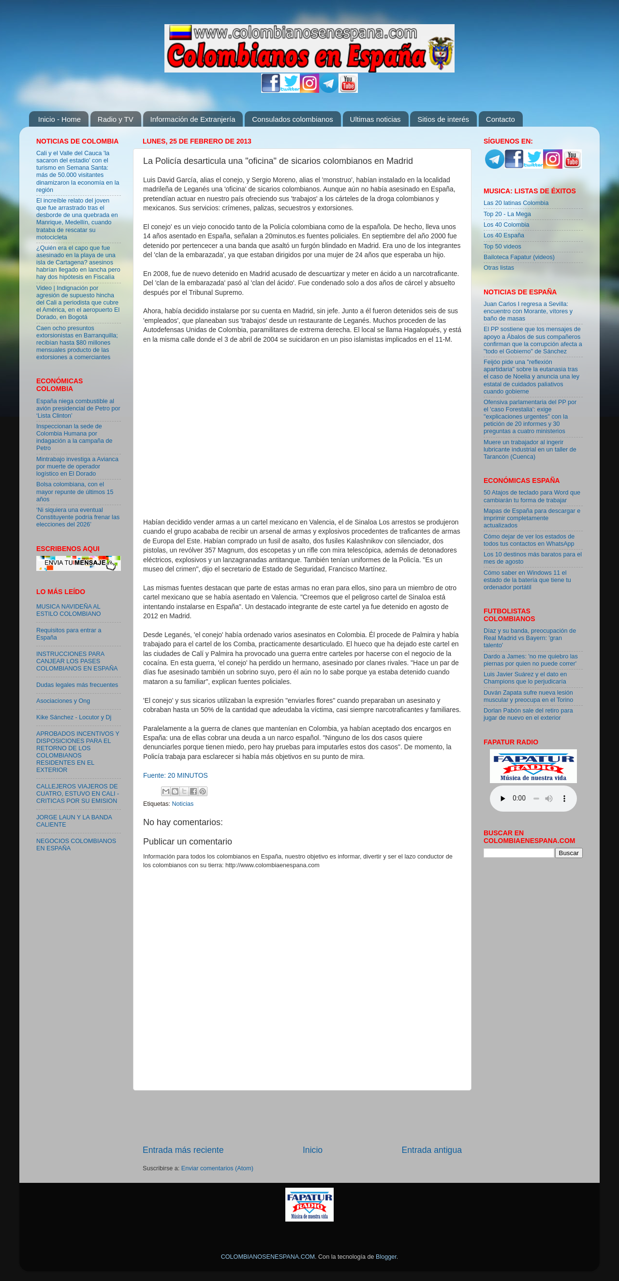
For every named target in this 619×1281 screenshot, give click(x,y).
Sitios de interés (443, 119)
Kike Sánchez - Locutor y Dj (73, 717)
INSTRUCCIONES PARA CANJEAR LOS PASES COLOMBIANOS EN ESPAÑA (77, 661)
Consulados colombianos (292, 119)
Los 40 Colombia (507, 224)
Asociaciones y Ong (63, 701)
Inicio (313, 1150)
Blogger (386, 1256)
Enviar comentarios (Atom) (217, 1168)
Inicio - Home (59, 119)
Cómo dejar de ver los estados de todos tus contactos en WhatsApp (529, 540)
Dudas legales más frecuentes (77, 685)
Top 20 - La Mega (507, 214)
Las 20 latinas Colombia (516, 203)
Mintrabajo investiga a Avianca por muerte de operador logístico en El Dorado (77, 466)
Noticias (183, 804)
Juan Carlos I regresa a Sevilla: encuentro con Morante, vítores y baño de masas (528, 311)
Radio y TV (115, 119)
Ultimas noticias (375, 119)
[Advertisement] (302, 1117)
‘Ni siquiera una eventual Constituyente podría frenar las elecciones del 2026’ (77, 517)
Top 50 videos (502, 246)
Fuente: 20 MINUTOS (175, 775)
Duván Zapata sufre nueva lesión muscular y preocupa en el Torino (528, 696)
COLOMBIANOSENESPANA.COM (268, 1256)
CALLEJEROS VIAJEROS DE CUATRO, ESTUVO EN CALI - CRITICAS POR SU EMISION (77, 793)
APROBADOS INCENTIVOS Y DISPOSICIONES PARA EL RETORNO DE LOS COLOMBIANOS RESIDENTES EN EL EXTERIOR (77, 752)
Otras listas (499, 267)
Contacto (500, 119)
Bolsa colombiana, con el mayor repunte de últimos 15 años (75, 491)
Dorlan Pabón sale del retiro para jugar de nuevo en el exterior (528, 714)
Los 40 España (504, 235)
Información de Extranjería (193, 119)
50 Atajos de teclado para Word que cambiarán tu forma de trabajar (532, 496)
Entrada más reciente (183, 1150)
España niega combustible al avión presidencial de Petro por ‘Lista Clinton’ (78, 408)
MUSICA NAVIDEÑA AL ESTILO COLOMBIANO (68, 610)
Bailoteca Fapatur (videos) (519, 257)
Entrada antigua (432, 1150)
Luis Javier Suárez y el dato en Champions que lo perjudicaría (525, 678)
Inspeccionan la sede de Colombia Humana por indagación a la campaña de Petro (74, 437)
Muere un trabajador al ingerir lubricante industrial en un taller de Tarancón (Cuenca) (530, 449)
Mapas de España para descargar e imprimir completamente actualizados (532, 518)
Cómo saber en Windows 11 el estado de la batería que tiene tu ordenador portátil (527, 580)
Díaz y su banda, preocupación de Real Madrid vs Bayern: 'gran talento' (530, 638)
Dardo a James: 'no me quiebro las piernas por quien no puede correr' (531, 660)
